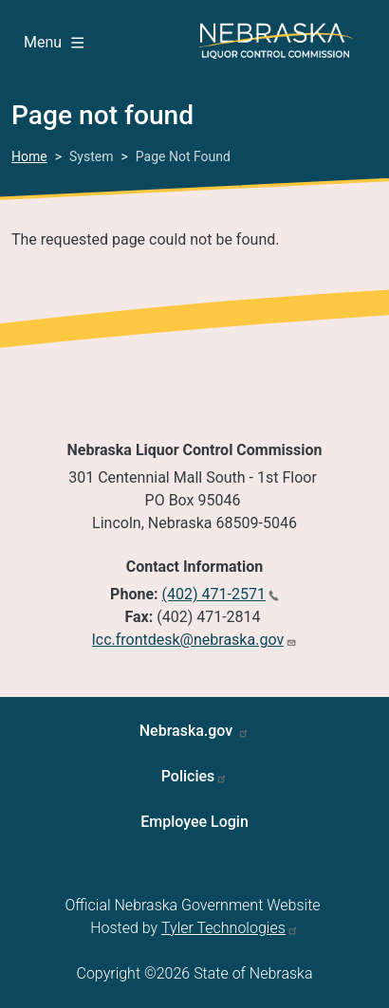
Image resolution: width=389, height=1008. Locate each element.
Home (29, 156)
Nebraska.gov (188, 731)
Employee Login (194, 822)
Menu (53, 42)
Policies (188, 776)
